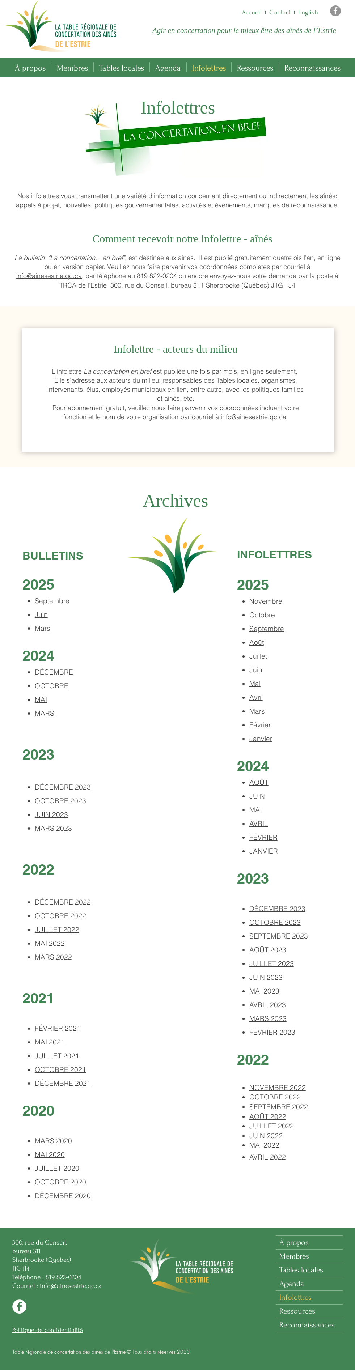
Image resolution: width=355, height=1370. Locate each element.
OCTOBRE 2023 (60, 800)
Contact (280, 12)
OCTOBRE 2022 (60, 915)
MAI (255, 809)
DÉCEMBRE (54, 672)
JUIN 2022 (266, 1135)
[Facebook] (335, 10)
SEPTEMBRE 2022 (278, 1106)
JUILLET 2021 (57, 1055)
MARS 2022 (53, 957)
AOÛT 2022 (267, 1116)
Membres (294, 1256)
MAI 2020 (50, 1154)
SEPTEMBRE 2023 (278, 936)
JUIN (257, 796)
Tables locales (301, 1269)
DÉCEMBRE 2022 (63, 902)
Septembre (52, 600)
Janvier (260, 738)
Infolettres (295, 1297)
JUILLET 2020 (57, 1168)
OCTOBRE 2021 (60, 1069)
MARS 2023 (53, 828)
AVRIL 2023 (267, 1004)
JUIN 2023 (51, 814)
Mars (42, 628)
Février (260, 724)
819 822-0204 (63, 1277)
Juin (41, 614)
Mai (255, 683)
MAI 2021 (50, 1042)
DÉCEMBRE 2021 (63, 1083)
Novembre (265, 601)
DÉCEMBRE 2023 (277, 908)
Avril (256, 697)
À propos (294, 1242)
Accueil (252, 12)
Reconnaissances (307, 1324)
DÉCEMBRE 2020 (63, 1195)
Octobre (262, 614)
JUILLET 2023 (271, 963)
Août (256, 642)
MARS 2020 (53, 1140)
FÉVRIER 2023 (272, 1032)
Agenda (291, 1283)
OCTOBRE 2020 (60, 1182)
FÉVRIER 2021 (58, 1028)
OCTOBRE (51, 685)
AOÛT (259, 782)
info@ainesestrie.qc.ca (49, 276)
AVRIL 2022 (267, 1157)
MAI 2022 (50, 943)
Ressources (297, 1311)
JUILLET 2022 (57, 929)
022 (277, 1087)
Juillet (258, 656)
